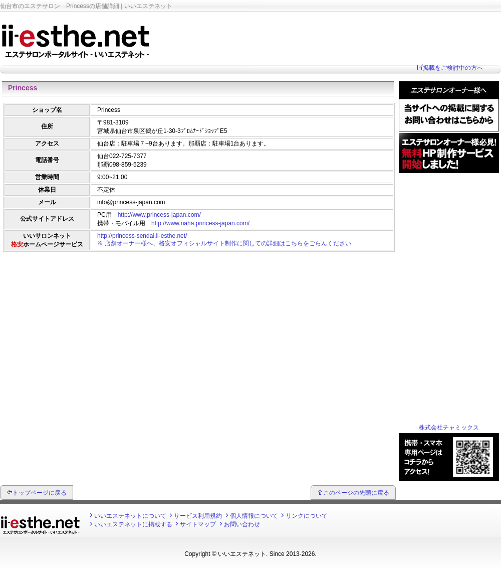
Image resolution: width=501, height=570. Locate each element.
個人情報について (254, 515)
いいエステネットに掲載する (133, 524)
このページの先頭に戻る (356, 492)
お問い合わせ (242, 524)
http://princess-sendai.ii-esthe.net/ (142, 235)
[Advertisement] (198, 278)
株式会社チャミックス (449, 427)
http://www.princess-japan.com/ (159, 214)
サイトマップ (198, 524)
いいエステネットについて (130, 515)
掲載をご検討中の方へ (453, 67)
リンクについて (307, 515)
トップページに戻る (40, 492)
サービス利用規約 (198, 515)
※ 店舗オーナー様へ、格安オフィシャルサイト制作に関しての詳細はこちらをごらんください (224, 243)
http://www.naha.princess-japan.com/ (200, 223)
